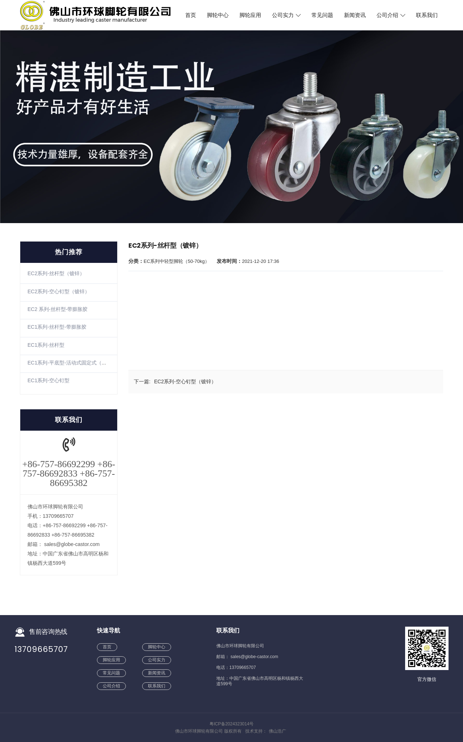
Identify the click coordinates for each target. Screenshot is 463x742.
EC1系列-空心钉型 (48, 380)
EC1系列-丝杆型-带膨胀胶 (56, 327)
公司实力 (286, 15)
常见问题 (322, 15)
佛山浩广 (277, 731)
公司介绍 (391, 15)
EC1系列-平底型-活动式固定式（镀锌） (72, 363)
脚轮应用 (250, 15)
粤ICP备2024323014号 (231, 723)
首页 (190, 15)
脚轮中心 (218, 15)
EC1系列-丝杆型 (45, 345)
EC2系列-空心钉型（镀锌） (58, 291)
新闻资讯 (355, 15)
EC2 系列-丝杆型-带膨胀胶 (57, 309)
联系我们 (427, 15)
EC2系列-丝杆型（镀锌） (56, 273)
